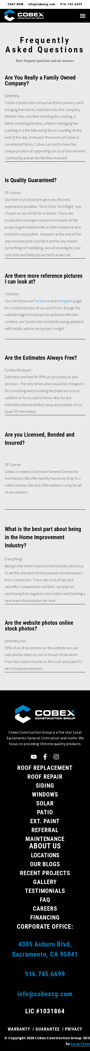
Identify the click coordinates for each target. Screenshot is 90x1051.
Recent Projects (45, 873)
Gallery (45, 881)
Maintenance (45, 838)
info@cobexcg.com (45, 994)
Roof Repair (45, 776)
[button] (82, 15)
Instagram (65, 300)
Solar (45, 803)
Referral (45, 830)
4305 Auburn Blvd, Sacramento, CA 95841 (45, 949)
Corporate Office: (45, 926)
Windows (45, 794)
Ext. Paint (45, 821)
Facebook (42, 300)
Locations (45, 855)
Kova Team (80, 1043)
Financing (45, 917)
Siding (45, 785)
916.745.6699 (45, 974)
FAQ (45, 899)
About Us (45, 846)
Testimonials (45, 890)
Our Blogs (45, 864)
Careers (45, 908)
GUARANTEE (48, 1029)
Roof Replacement (45, 767)
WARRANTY (19, 1029)
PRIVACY (73, 1029)
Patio (45, 812)
